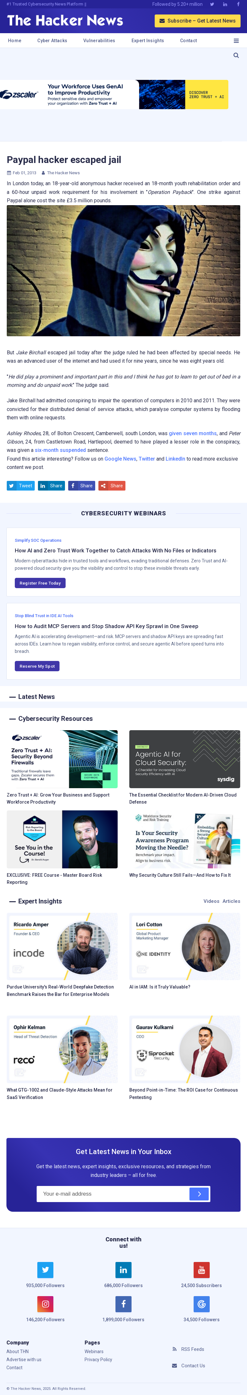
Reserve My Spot (37, 666)
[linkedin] (124, 1279)
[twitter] (45, 1279)
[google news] (201, 1310)
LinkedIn (175, 459)
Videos (211, 901)
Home (14, 40)
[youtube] (201, 1279)
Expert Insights (148, 40)
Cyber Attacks (52, 40)
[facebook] (124, 1313)
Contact (188, 40)
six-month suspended (60, 450)
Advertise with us (23, 1359)
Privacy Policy (98, 1359)
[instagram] (45, 1313)
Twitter (147, 459)
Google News (120, 459)
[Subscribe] (199, 1194)
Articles (231, 901)
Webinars (94, 1351)
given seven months (193, 433)
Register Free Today (40, 583)
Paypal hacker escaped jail (64, 159)
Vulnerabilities (99, 40)
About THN (17, 1351)
